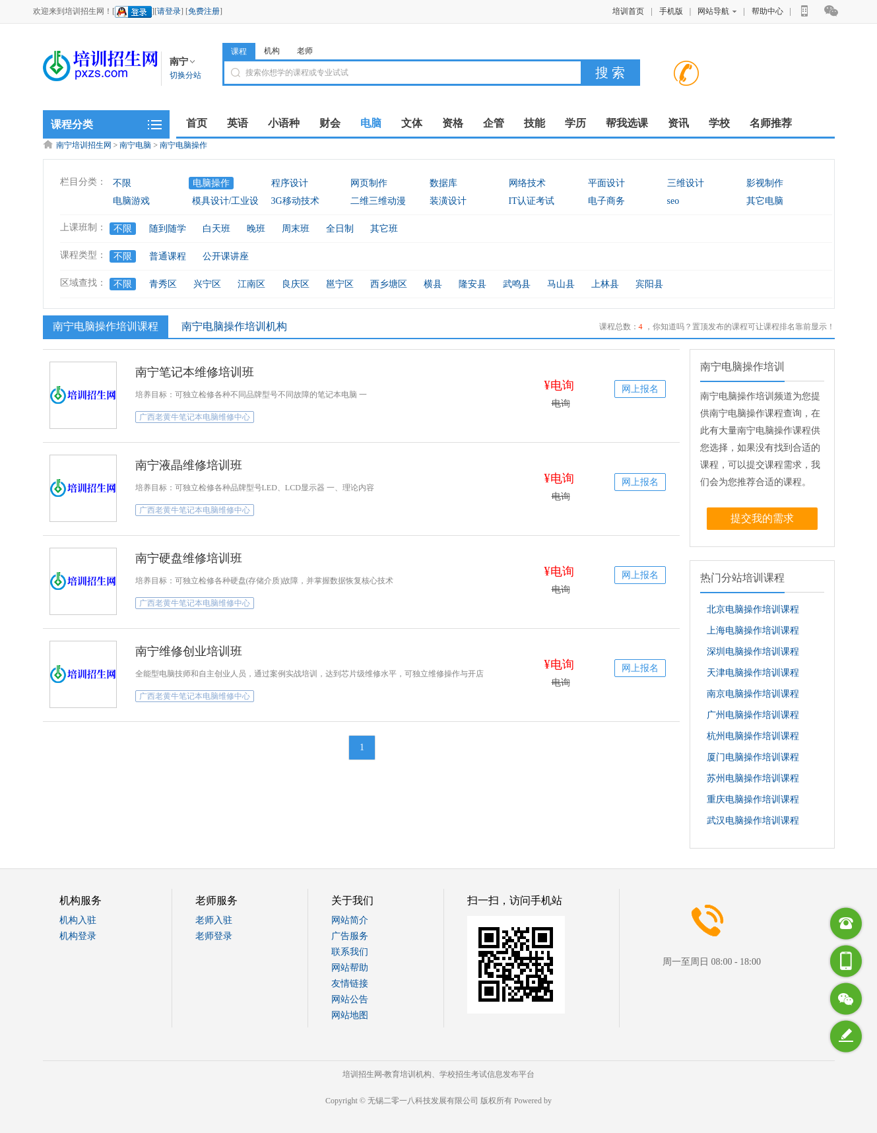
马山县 (561, 284)
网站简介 (349, 920)
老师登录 (213, 936)
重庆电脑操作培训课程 (753, 799)
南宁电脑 (135, 145)
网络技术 (527, 183)
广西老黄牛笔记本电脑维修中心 (194, 417)
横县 (433, 284)
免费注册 (204, 11)
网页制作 (368, 183)
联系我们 (349, 952)
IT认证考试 (531, 201)
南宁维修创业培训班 (188, 651)
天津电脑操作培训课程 (753, 673)
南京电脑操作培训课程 (753, 694)
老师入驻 (213, 920)
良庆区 (295, 284)
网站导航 (717, 11)
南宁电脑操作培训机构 (234, 326)
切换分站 (185, 75)
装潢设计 (448, 201)
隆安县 (472, 284)
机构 (272, 50)
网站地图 (349, 1015)
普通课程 (167, 256)
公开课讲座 (226, 256)
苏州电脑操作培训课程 (753, 778)
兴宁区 (207, 284)
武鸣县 (517, 284)
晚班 (256, 229)
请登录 (169, 11)
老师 (305, 50)
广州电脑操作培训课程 (753, 715)
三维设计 (685, 183)
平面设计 (606, 183)
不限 (122, 183)
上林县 (605, 284)
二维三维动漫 (378, 201)
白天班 (216, 229)
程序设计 (289, 183)
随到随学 (167, 229)
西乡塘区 (388, 284)
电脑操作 (211, 183)
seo (673, 201)
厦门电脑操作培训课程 (753, 757)
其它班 (384, 229)
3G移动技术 (295, 201)
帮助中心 (767, 11)
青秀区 (163, 284)
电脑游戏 (131, 201)
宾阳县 (649, 284)
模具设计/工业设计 (230, 201)
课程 (239, 51)
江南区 (251, 284)
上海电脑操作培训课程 (753, 630)
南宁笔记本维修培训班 (194, 372)
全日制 (340, 229)
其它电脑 (764, 201)
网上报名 (640, 389)
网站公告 (349, 999)
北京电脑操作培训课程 (753, 609)
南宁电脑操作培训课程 (103, 326)
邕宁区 (340, 284)
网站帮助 (349, 968)
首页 (196, 123)
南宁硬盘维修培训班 (188, 558)
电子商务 (606, 201)
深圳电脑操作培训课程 (753, 652)
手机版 (671, 11)
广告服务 (349, 936)
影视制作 (764, 183)
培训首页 (628, 11)
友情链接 (349, 983)
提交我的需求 (762, 518)
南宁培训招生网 (84, 145)
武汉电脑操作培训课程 (753, 820)
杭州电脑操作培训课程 (753, 736)
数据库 (443, 183)
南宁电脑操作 (183, 145)
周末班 (295, 229)
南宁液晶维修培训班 (188, 465)
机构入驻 (77, 920)
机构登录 (77, 936)
